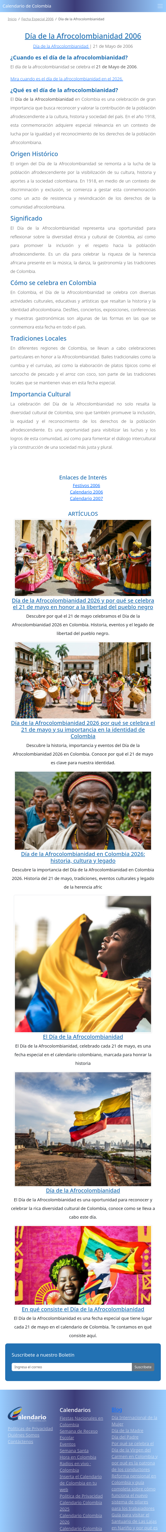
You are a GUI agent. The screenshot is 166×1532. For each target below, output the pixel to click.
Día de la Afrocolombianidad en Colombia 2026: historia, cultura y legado (83, 857)
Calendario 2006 (86, 492)
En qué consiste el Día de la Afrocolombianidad (83, 1309)
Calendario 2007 (86, 498)
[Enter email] (72, 1367)
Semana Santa (74, 1450)
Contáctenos (20, 1441)
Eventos (68, 1444)
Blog (117, 1409)
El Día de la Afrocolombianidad (83, 1036)
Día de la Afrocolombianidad (83, 1190)
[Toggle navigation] (160, 6)
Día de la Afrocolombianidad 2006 (83, 36)
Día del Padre (125, 1437)
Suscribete (143, 1367)
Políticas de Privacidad (30, 1428)
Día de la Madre (127, 1430)
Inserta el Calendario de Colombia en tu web (81, 1483)
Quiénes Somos (23, 1435)
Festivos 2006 (86, 485)
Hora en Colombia (78, 1457)
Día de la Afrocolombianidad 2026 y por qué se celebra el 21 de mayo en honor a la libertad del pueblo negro (83, 604)
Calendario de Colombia (27, 6)
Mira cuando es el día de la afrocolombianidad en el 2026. (66, 79)
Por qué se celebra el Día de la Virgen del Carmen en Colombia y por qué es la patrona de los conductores (135, 1456)
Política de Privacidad (81, 1496)
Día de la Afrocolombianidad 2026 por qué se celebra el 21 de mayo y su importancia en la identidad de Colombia (83, 729)
